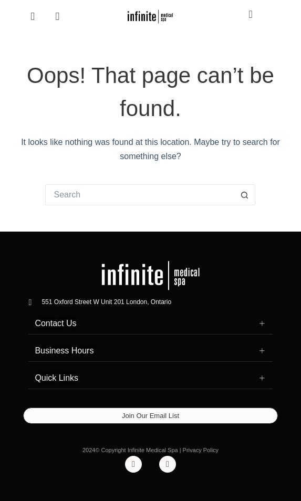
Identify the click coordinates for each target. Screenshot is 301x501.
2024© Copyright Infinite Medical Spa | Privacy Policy (150, 450)
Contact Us (55, 323)
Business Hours (64, 350)
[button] (150, 324)
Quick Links (56, 377)
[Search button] (244, 194)
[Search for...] (139, 194)
